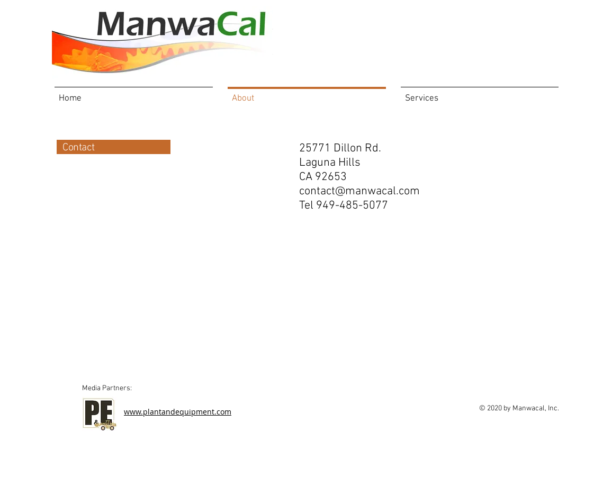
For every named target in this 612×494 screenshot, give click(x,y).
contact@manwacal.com (359, 191)
